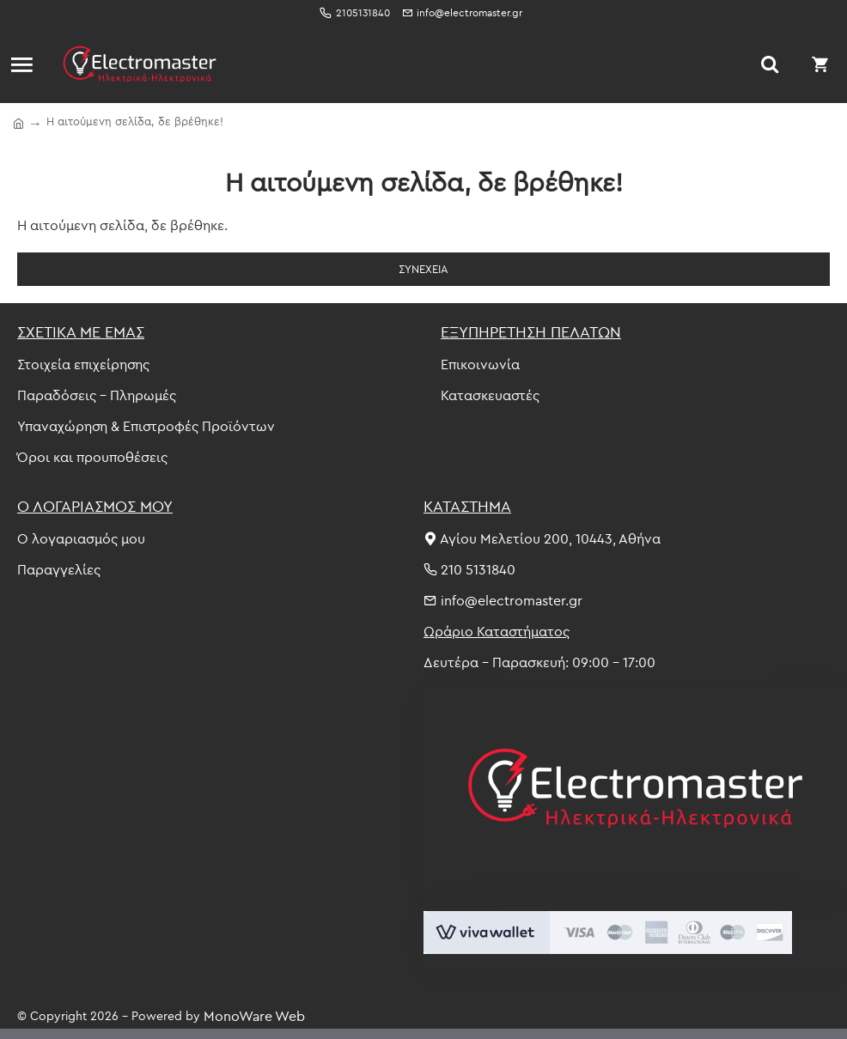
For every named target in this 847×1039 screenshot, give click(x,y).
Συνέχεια (423, 269)
